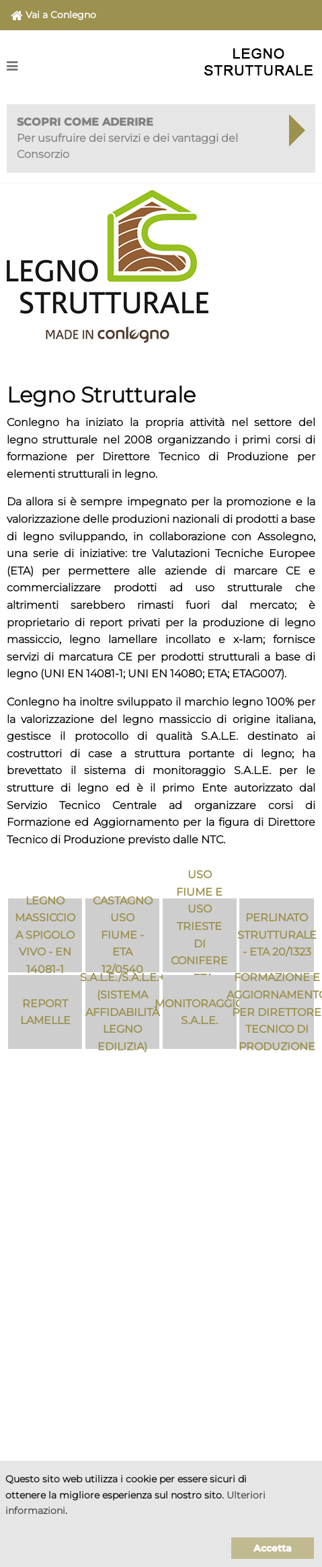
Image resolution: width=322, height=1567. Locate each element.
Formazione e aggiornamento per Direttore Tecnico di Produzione (276, 1012)
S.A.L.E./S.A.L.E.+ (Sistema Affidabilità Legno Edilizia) (122, 1012)
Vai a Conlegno (53, 15)
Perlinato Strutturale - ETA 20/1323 (276, 934)
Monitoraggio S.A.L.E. (200, 1012)
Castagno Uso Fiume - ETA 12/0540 (123, 935)
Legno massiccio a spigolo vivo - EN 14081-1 (45, 935)
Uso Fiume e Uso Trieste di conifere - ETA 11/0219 (199, 935)
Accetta (272, 1548)
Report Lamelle (45, 1012)
